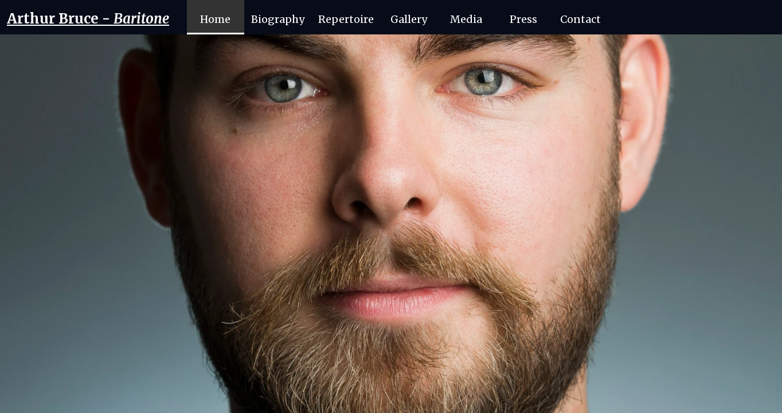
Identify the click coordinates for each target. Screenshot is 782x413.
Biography (277, 19)
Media (466, 19)
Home (215, 19)
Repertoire (346, 19)
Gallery (408, 19)
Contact (580, 19)
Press (523, 19)
